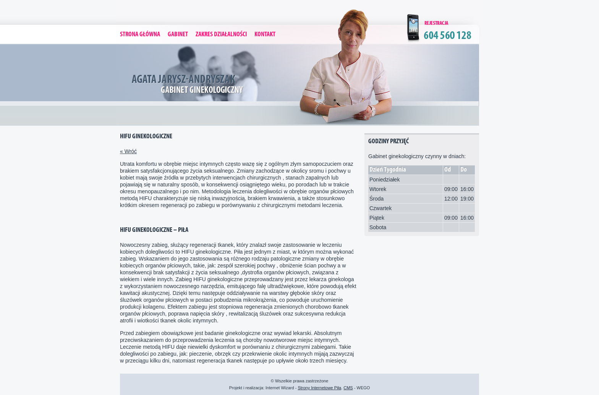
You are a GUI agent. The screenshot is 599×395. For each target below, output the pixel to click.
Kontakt (264, 34)
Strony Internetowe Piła (319, 387)
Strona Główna (140, 34)
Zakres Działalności (221, 34)
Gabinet (178, 34)
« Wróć (128, 151)
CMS (348, 387)
